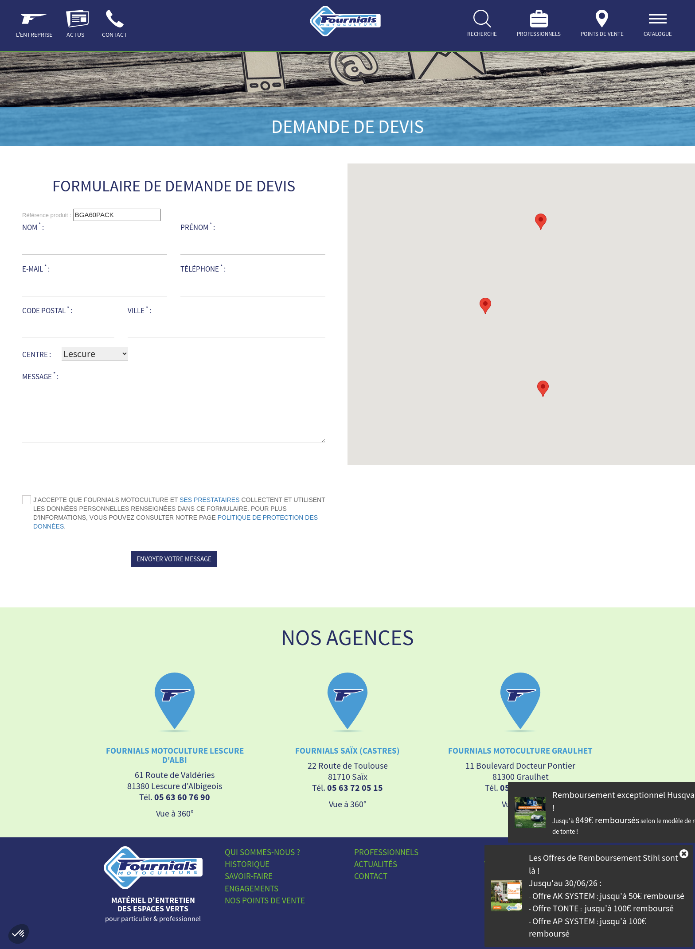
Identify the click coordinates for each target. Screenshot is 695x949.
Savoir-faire (249, 876)
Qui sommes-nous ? (262, 852)
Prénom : (197, 227)
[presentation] (173, 469)
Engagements (251, 888)
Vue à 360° (175, 812)
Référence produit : (46, 215)
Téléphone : (203, 269)
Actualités (375, 864)
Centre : (36, 354)
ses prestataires (209, 499)
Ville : (139, 310)
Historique (247, 864)
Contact (370, 876)
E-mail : (36, 269)
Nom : (33, 227)
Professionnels (386, 852)
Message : (40, 376)
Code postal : (47, 310)
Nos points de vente (265, 900)
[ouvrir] (658, 25)
